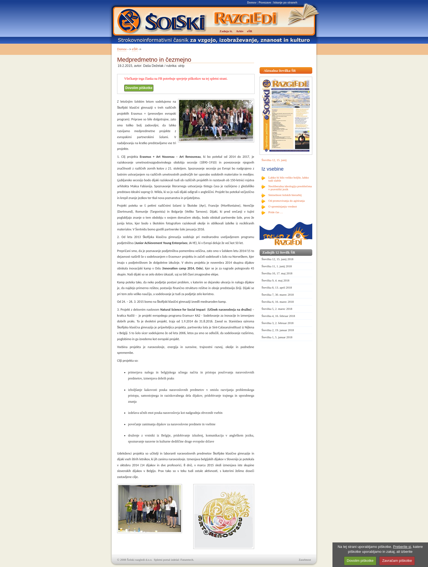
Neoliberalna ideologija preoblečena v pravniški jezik (290, 188)
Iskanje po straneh (285, 2)
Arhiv (240, 31)
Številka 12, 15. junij (274, 160)
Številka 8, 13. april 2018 (276, 287)
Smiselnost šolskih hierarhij (285, 195)
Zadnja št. (226, 31)
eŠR (135, 49)
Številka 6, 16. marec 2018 (277, 301)
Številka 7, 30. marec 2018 (277, 294)
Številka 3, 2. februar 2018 (277, 323)
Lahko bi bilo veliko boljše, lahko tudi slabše (288, 179)
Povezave (264, 2)
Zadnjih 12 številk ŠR (278, 252)
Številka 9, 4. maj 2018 (275, 280)
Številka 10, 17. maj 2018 (276, 273)
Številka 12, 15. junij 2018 (277, 259)
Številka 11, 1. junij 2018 (276, 266)
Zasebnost (305, 559)
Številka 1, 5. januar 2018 (276, 337)
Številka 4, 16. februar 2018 (278, 315)
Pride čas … (275, 212)
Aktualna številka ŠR (280, 71)
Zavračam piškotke (397, 561)
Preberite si (402, 547)
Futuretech (186, 559)
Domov (251, 2)
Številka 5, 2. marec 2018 (276, 308)
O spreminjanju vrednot (282, 206)
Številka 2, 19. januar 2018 (277, 330)
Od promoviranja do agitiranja (286, 200)
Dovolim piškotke (138, 88)
